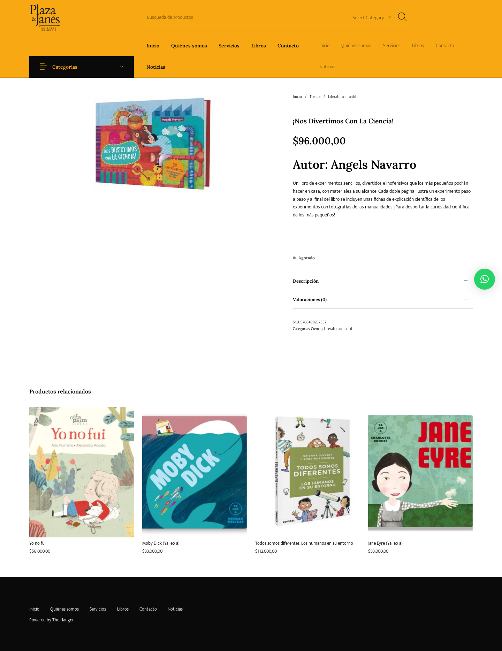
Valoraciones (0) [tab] (310, 299)
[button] (484, 279)
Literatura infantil (342, 97)
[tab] (383, 281)
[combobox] (369, 17)
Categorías (66, 67)
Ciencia (316, 329)
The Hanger (63, 620)
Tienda (315, 97)
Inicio (297, 97)
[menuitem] (152, 45)
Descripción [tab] (306, 281)
